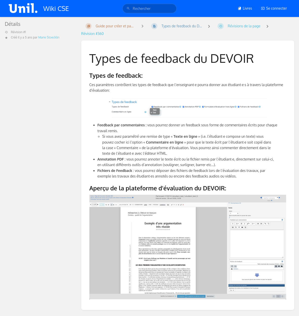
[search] (149, 8)
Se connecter (274, 8)
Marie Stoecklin (48, 37)
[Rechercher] (128, 8)
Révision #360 (92, 33)
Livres (245, 8)
